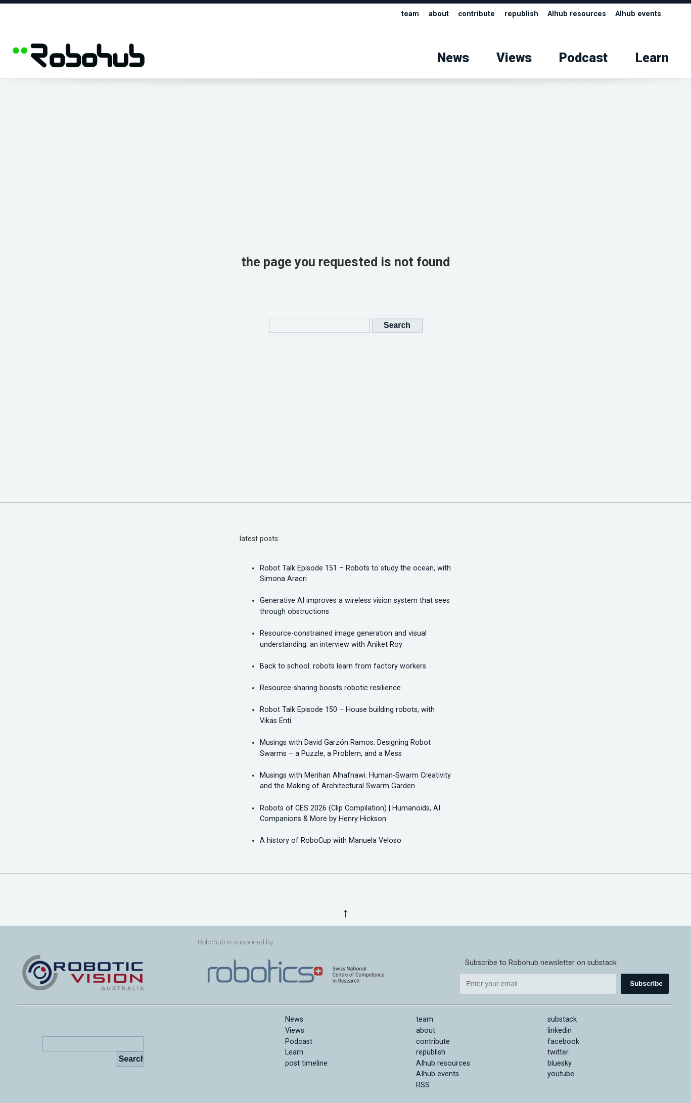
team (410, 14)
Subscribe (646, 983)
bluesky (559, 1063)
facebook (563, 1041)
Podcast (583, 58)
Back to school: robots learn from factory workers (343, 666)
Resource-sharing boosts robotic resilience (330, 688)
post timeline (306, 1063)
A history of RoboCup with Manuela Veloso (330, 840)
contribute (476, 14)
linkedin (559, 1030)
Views (514, 58)
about (439, 14)
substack (562, 1019)
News (453, 58)
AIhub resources (576, 14)
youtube (560, 1074)
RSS (423, 1085)
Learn (652, 58)
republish (521, 14)
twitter (558, 1052)
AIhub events (638, 14)
